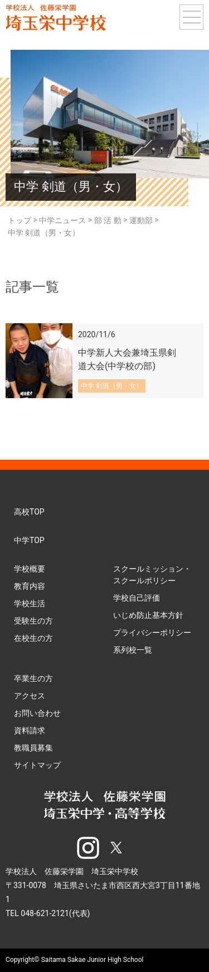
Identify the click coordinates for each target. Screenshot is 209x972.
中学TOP (29, 540)
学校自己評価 (136, 597)
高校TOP (29, 511)
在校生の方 (33, 638)
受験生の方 (33, 620)
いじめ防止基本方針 (148, 615)
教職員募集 (33, 747)
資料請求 (29, 730)
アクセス (29, 695)
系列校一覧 (132, 649)
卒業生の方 (33, 678)
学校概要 (29, 568)
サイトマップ (37, 765)
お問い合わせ (37, 713)
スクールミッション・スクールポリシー (152, 574)
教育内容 (29, 586)
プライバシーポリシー (152, 632)
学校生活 (29, 603)
